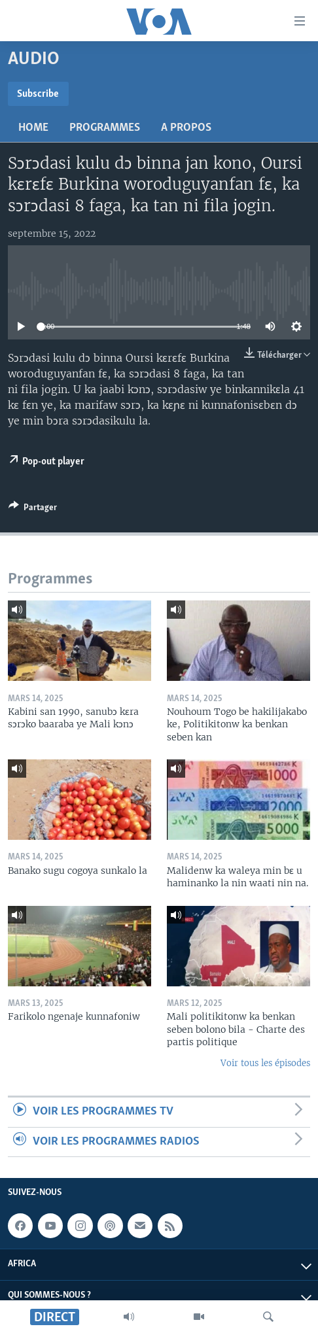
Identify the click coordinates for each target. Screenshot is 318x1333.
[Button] (33, 509)
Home (33, 128)
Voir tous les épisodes (265, 1063)
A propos (186, 128)
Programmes (104, 128)
